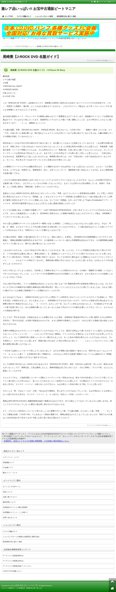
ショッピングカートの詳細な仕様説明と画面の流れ (21, 537)
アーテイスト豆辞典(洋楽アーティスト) (17, 566)
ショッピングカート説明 (44, 16)
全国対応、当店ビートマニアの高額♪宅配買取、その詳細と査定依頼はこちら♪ (36, 441)
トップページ (7, 46)
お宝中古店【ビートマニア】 (26, 585)
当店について (7, 492)
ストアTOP (7, 16)
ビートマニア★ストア (106, 2)
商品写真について (9, 502)
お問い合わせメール (10, 517)
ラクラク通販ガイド (24, 16)
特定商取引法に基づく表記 (66, 16)
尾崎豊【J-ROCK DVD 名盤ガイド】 (31, 57)
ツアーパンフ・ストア (11, 457)
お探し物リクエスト (10, 497)
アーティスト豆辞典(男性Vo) (13, 556)
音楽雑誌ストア (8, 462)
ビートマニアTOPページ (11, 487)
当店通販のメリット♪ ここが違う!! (15, 512)
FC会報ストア (8, 467)
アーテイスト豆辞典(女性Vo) (13, 561)
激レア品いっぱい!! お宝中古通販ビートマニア (38, 9)
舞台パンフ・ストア (10, 473)
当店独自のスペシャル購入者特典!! (15, 507)
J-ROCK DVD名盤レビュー (24, 46)
